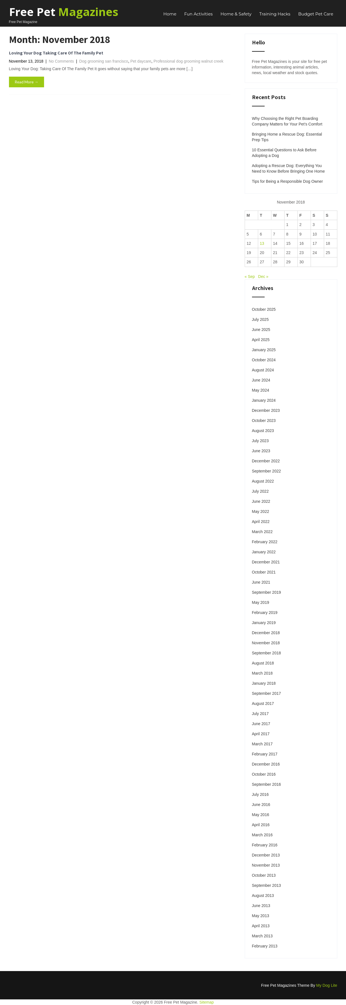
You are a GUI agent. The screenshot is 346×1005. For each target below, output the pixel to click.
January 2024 (264, 400)
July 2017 (260, 713)
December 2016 (266, 764)
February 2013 (265, 946)
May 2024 (260, 390)
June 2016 (261, 804)
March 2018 (262, 673)
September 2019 (266, 592)
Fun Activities (198, 14)
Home (170, 14)
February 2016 (265, 845)
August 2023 (263, 430)
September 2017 (266, 693)
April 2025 (261, 339)
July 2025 (260, 319)
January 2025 (264, 350)
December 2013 (266, 855)
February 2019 (265, 612)
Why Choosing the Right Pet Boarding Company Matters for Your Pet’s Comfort (287, 121)
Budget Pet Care (315, 14)
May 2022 (260, 511)
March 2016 (262, 835)
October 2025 (264, 309)
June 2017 (261, 723)
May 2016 (260, 814)
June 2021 (261, 582)
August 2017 (263, 703)
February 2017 (265, 754)
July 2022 (260, 491)
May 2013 (260, 915)
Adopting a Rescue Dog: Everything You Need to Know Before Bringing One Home (288, 168)
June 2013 (261, 905)
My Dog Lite (326, 985)
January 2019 (264, 622)
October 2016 (264, 774)
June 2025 (261, 329)
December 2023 (266, 410)
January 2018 (264, 683)
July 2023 (260, 440)
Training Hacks (274, 14)
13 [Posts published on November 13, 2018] (262, 243)
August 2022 (263, 481)
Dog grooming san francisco (103, 61)
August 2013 (263, 895)
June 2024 (261, 380)
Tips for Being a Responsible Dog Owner (287, 181)
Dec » (263, 276)
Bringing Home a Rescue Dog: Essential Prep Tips (287, 137)
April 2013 (261, 926)
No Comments (61, 61)
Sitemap (206, 1002)
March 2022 (262, 531)
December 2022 (266, 461)
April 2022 (261, 521)
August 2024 (263, 370)
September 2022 (266, 471)
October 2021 (264, 572)
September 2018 (266, 653)
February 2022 (265, 542)
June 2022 (261, 501)
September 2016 (266, 784)
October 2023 (264, 420)
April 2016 (261, 825)
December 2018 (266, 633)
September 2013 (266, 885)
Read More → (26, 81)
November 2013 (266, 865)
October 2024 (264, 360)
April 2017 (261, 734)
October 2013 (264, 875)
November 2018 (266, 643)
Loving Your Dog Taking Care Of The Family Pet (56, 53)
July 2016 (260, 794)
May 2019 (260, 602)
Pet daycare (140, 61)
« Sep (250, 276)
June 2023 (261, 451)
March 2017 (262, 744)
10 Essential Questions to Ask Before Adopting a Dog (284, 153)
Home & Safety (236, 14)
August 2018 (263, 663)
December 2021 (266, 562)
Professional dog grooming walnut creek (188, 61)
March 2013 (262, 936)
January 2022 (264, 552)
